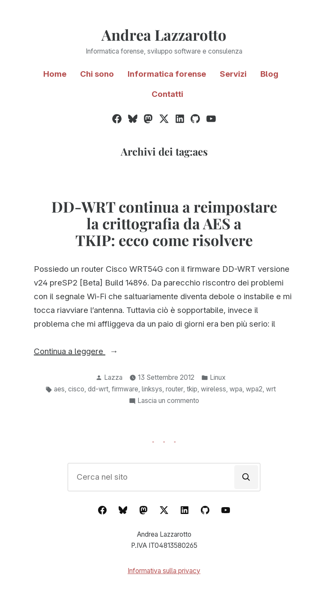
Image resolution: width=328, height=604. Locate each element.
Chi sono (97, 74)
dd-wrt (98, 389)
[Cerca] (246, 477)
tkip (192, 389)
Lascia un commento (168, 401)
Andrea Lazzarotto (164, 35)
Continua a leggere (91, 351)
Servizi (233, 74)
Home (54, 74)
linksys (152, 389)
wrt (271, 389)
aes (59, 389)
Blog (269, 74)
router (174, 389)
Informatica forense (167, 74)
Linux (218, 377)
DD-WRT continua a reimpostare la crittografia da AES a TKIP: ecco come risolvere (164, 223)
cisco (76, 389)
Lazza (113, 377)
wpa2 (254, 389)
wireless (213, 389)
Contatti (167, 94)
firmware (125, 389)
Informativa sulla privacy (164, 571)
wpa (236, 389)
